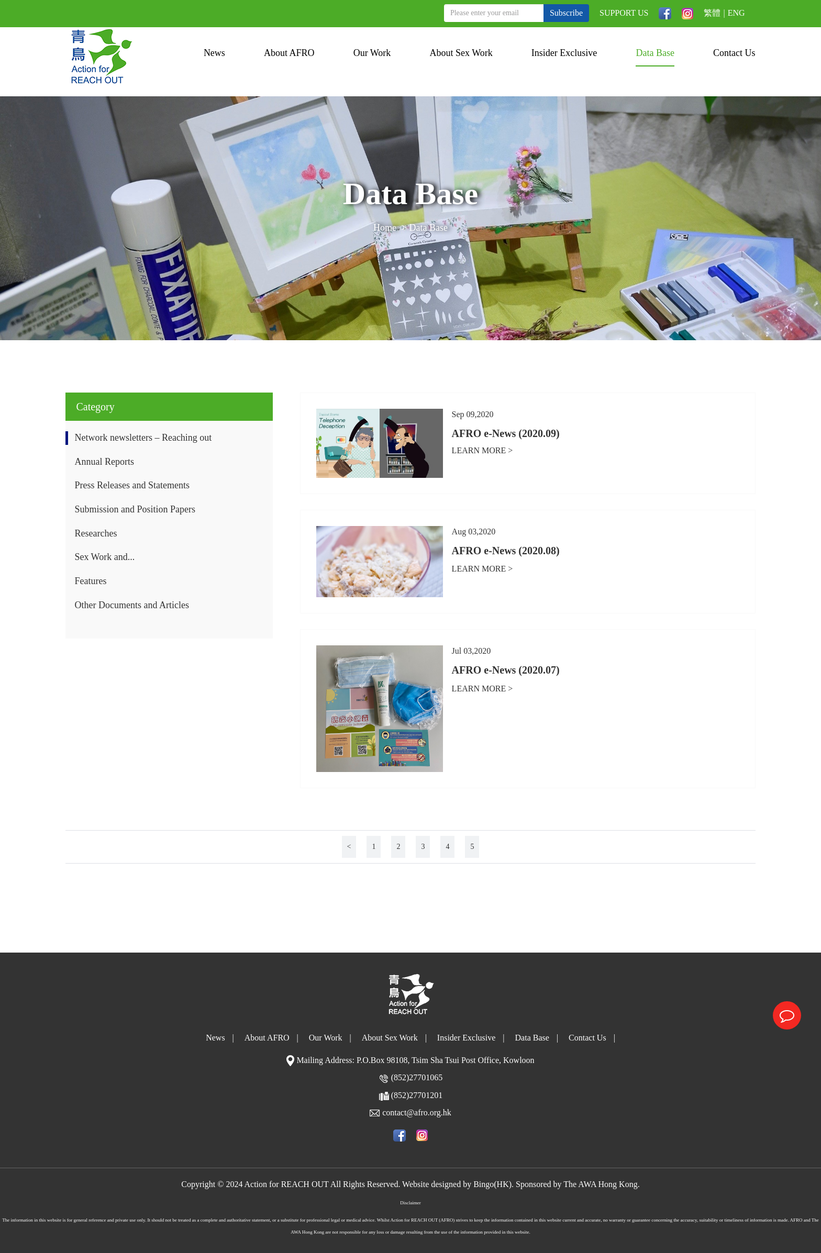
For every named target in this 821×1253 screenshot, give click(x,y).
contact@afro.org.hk (416, 1112)
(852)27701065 (417, 1077)
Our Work (372, 53)
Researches (95, 533)
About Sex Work (461, 53)
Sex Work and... (104, 557)
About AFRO (289, 53)
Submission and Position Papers (134, 509)
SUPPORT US (624, 12)
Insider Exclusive (564, 53)
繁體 (712, 12)
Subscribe (566, 12)
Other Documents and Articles (131, 605)
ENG (736, 12)
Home (384, 229)
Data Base (655, 53)
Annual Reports (104, 461)
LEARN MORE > (482, 450)
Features (90, 581)
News (214, 53)
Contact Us (734, 53)
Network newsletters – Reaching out (143, 437)
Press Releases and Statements (131, 485)
